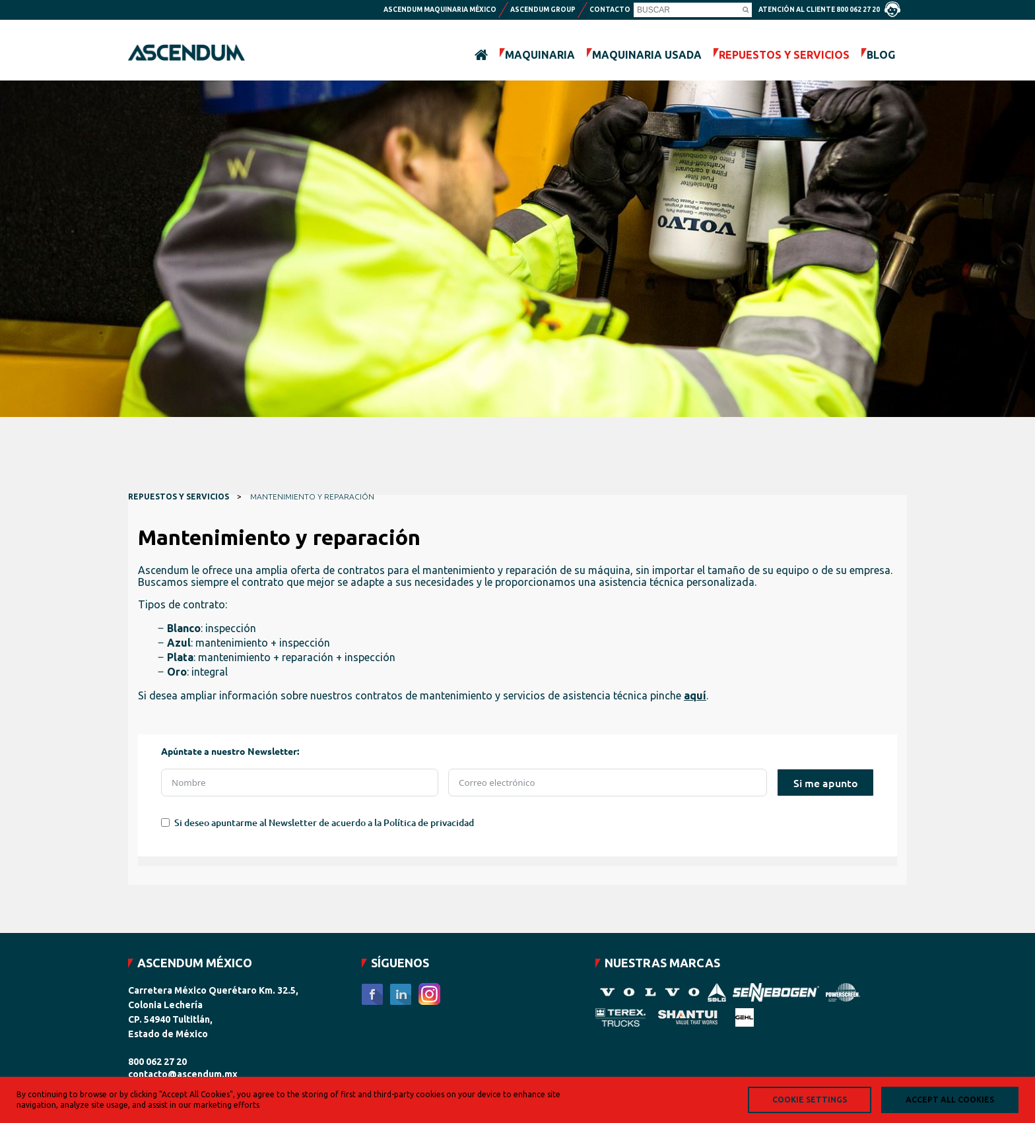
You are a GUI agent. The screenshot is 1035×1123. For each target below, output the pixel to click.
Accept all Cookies (950, 1099)
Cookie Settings (809, 1099)
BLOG (881, 55)
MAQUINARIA (540, 55)
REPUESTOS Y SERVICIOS (784, 55)
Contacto (609, 9)
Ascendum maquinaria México (440, 9)
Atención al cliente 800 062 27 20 (829, 9)
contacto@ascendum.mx (183, 1074)
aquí (695, 695)
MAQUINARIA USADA (647, 55)
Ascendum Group (543, 9)
